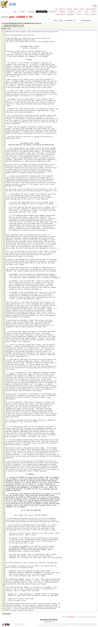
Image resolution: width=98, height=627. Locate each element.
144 (4, 266)
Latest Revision (70, 14)
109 (4, 209)
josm (11, 17)
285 (4, 497)
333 (4, 575)
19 (4, 61)
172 (4, 312)
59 (4, 127)
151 (4, 277)
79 (4, 159)
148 (4, 272)
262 (4, 459)
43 (4, 100)
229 (4, 405)
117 (4, 222)
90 (4, 177)
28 (4, 76)
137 (4, 254)
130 (4, 243)
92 (4, 181)
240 (4, 423)
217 (4, 385)
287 (4, 500)
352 (4, 607)
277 (4, 484)
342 (4, 590)
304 (4, 528)
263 (4, 461)
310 (4, 538)
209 (4, 372)
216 (4, 384)
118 (4, 223)
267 (4, 467)
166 (4, 302)
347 (4, 598)
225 (4, 399)
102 (4, 197)
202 (4, 361)
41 (4, 97)
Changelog (31, 11)
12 (4, 50)
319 (4, 553)
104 (4, 200)
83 (4, 166)
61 (4, 130)
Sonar (86, 11)
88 (4, 174)
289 (4, 503)
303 (4, 526)
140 (4, 259)
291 (4, 507)
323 (4, 559)
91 (4, 179)
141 (4, 261)
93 (4, 182)
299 (4, 520)
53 (4, 117)
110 (4, 210)
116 (4, 220)
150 (4, 276)
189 (4, 339)
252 (4, 443)
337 (4, 582)
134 (4, 249)
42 (4, 99)
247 (4, 435)
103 (4, 199)
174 (4, 315)
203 (4, 362)
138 (4, 256)
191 (4, 343)
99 (4, 192)
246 (4, 433)
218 (4, 387)
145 (4, 267)
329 (4, 569)
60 (4, 128)
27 (4, 74)
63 (23, 23)
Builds (79, 11)
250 (4, 439)
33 (4, 84)
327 (4, 566)
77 (4, 156)
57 (4, 123)
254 (4, 446)
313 (4, 543)
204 (4, 364)
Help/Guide (69, 9)
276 (4, 482)
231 (4, 408)
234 (4, 413)
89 (4, 176)
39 (4, 94)
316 (4, 548)
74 (4, 151)
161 (4, 294)
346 (4, 597)
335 (4, 579)
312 (4, 541)
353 (4, 608)
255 (4, 448)
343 (4, 592)
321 (4, 556)
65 (4, 136)
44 (4, 102)
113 (4, 215)
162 (4, 295)
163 (4, 297)
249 (4, 438)
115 (4, 218)
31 (4, 81)
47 (4, 107)
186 (4, 335)
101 (4, 195)
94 (4, 184)
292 (4, 508)
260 (4, 456)
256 (4, 449)
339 (4, 585)
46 (4, 105)
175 (4, 317)
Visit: (55, 20)
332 (4, 574)
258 (4, 453)
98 (4, 190)
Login (56, 9)
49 (4, 110)
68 (4, 141)
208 (4, 371)
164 (4, 299)
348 (4, 600)
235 (4, 415)
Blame (87, 14)
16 (4, 56)
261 (4, 457)
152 (4, 279)
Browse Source (41, 11)
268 (4, 469)
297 (4, 516)
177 (4, 320)
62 (4, 132)
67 (4, 140)
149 (4, 274)
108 (4, 207)
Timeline (22, 11)
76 (4, 154)
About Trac (76, 9)
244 (4, 430)
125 (4, 235)
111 (4, 212)
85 (4, 169)
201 (4, 359)
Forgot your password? (91, 9)
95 (4, 186)
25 (4, 71)
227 (4, 402)
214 (4, 381)
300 (4, 521)
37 (4, 91)
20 (4, 63)
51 (4, 113)
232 (4, 410)
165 (4, 300)
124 (30, 17)
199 (4, 356)
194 (4, 348)
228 (4, 404)
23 (4, 68)
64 (4, 135)
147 (4, 271)
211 (4, 376)
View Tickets (52, 11)
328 (4, 567)
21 (4, 64)
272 (4, 476)
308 (4, 534)
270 (4, 472)
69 (4, 143)
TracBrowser (71, 617)
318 (4, 551)
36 (4, 89)
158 (4, 289)
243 (4, 428)
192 (4, 344)
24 (4, 69)
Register (82, 9)
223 (4, 395)
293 (4, 510)
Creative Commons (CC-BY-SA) (59, 625)
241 (4, 425)
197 (4, 353)
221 (4, 392)
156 (4, 286)
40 (4, 95)
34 (4, 86)
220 (4, 390)
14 (4, 53)
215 (4, 382)
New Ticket (62, 11)
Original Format (49, 621)
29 (4, 77)
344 (4, 594)
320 (4, 554)
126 (4, 236)
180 (4, 325)
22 (4, 66)
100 (4, 194)
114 (4, 217)
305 (4, 530)
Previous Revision (61, 14)
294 (4, 512)
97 (4, 189)
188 (4, 338)
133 (4, 248)
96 (4, 187)
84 (4, 168)
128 (4, 240)
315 (4, 546)
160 (4, 292)
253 (4, 444)
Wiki (15, 11)
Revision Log (93, 14)
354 (4, 610)
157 (4, 287)
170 (4, 308)
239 (4, 422)
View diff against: (89, 20)
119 (4, 225)
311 (4, 539)
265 (4, 464)
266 (4, 466)
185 (4, 333)
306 (4, 531)
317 (4, 549)
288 (4, 502)
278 (4, 485)
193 (4, 346)
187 (4, 336)
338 (4, 584)
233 (4, 412)
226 (4, 400)
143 (4, 264)
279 (4, 487)
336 (4, 580)
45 (4, 104)
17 (4, 58)
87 (4, 172)
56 (4, 122)
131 (4, 244)
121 (4, 228)
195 (4, 349)
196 (4, 351)
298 (4, 518)
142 (4, 263)
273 (4, 477)
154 (4, 282)
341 (4, 589)
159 (4, 290)
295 (4, 513)
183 (4, 330)
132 (4, 246)
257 (4, 451)
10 (4, 46)
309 (4, 536)
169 (4, 307)
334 (4, 577)
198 (4, 354)
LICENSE (20, 17)
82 (4, 164)
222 (4, 394)
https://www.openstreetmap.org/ (88, 624)
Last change (4, 23)
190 (4, 341)
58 (4, 125)
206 (4, 367)
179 (4, 323)
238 (4, 420)
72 (4, 148)
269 (4, 471)
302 (4, 525)
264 (4, 462)
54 (4, 118)
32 (4, 82)
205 (4, 366)
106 (4, 204)
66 (4, 138)
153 (4, 281)
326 (4, 564)
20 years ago (37, 23)
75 (4, 153)
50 (4, 112)
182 (4, 328)
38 (4, 92)
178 (4, 322)
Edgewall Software (20, 625)
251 (4, 441)
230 (4, 407)
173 (4, 313)
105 (4, 202)
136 (4, 253)
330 (4, 571)
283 (4, 494)
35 (4, 87)
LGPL (91, 625)
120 (4, 227)
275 (4, 480)
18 (4, 59)
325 (4, 562)
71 (4, 146)
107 (4, 205)
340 (4, 587)
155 (4, 284)
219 (4, 389)
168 (4, 305)
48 (4, 109)
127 (4, 238)
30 (4, 79)
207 (4, 369)
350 (4, 603)
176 (4, 318)
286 (4, 499)
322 (4, 557)
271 (4, 474)
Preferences (62, 9)
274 (4, 479)
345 (4, 595)
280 (4, 489)
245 (4, 431)
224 (4, 397)
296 (4, 515)
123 (4, 231)
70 (4, 145)
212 (4, 377)
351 (4, 605)
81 (4, 163)
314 (4, 544)
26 (4, 73)
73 (4, 149)
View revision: (68, 20)
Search (93, 11)
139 (4, 258)
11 (4, 48)
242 (4, 426)
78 (4, 158)
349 (4, 602)
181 (4, 327)
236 (4, 417)
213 (4, 379)
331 (4, 572)
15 (4, 54)
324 (4, 561)
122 (4, 230)
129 (4, 241)
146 (4, 269)
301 (4, 523)
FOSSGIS (58, 624)
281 (4, 490)
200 (4, 358)
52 (4, 115)
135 (4, 251)
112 (4, 213)
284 (4, 495)
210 (4, 374)
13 (4, 51)
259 (4, 454)
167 (4, 304)
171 (4, 310)
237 (4, 418)
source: (5, 17)
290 (4, 505)
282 (4, 492)
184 (4, 331)
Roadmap (71, 11)
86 (4, 171)
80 (4, 161)
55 (4, 120)
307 (4, 533)
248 (4, 436)
